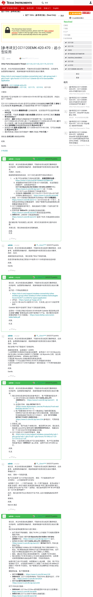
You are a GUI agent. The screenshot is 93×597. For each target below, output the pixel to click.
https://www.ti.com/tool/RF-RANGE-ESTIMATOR (34, 180)
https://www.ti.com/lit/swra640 (24, 592)
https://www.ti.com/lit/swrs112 (24, 200)
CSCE (70, 50)
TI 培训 (36, 8)
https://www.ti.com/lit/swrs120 (38, 574)
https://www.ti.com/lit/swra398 (46, 195)
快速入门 (45, 8)
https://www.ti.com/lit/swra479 (24, 213)
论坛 (21, 8)
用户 (90, 2)
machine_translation (75, 58)
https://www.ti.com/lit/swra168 (24, 596)
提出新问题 (86, 13)
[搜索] (57, 2)
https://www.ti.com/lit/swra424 (30, 579)
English (52, 8)
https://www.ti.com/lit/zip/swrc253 (26, 583)
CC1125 (70, 61)
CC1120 (70, 42)
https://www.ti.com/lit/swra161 (24, 217)
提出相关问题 (74, 14)
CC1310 (50, 64)
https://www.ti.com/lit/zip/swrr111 (29, 189)
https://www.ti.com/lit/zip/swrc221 (26, 543)
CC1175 (70, 46)
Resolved (68, 22)
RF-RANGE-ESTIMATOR (76, 54)
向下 (16, 239)
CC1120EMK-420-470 (75, 69)
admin (8, 58)
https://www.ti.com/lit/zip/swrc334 (29, 419)
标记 (77, 74)
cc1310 (70, 65)
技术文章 (28, 8)
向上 (10, 239)
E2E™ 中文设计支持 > (9, 8)
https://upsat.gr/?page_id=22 (30, 300)
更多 (63, 16)
